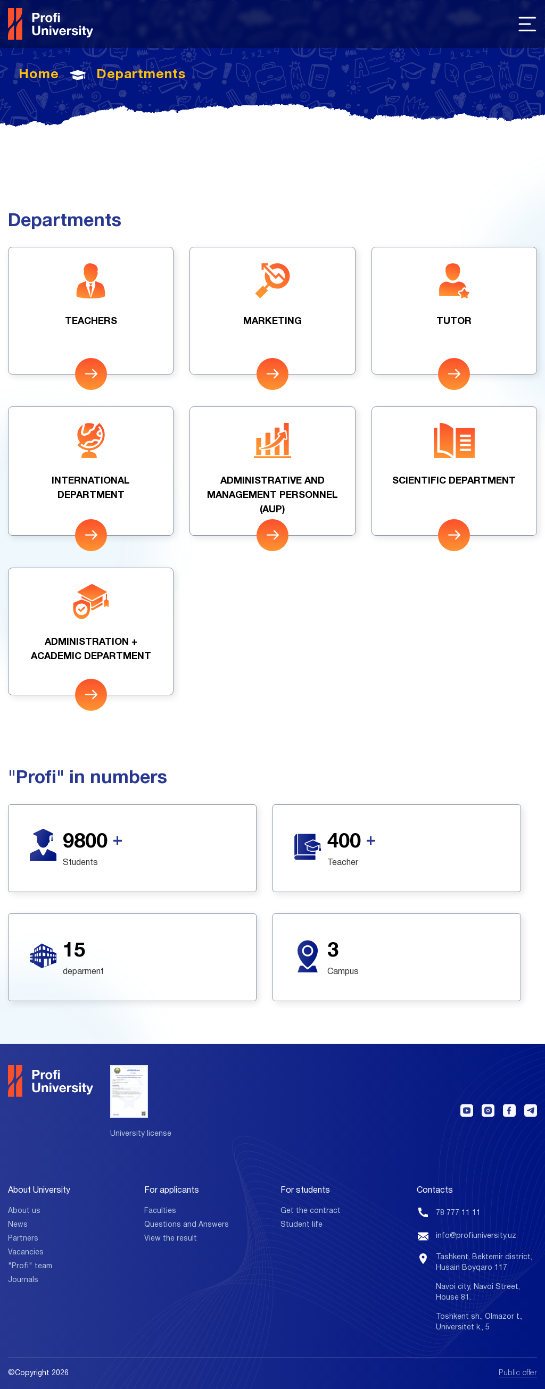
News (18, 1224)
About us (24, 1211)
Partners (23, 1238)
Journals (23, 1280)
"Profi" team (30, 1266)
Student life (301, 1224)
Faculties (160, 1211)
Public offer (518, 1373)
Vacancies (26, 1252)
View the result (170, 1238)
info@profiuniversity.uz (476, 1236)
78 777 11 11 (458, 1213)
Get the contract (310, 1211)
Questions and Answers (186, 1224)
